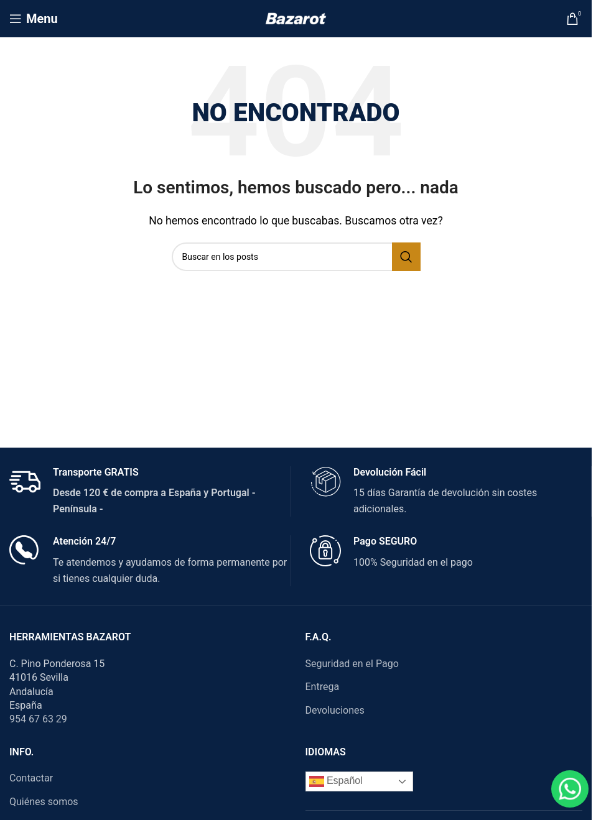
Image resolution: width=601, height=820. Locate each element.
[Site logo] (296, 18)
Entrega (322, 687)
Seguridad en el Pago (352, 664)
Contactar (31, 778)
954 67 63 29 (38, 719)
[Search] (296, 256)
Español (336, 781)
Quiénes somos (43, 802)
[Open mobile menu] (33, 18)
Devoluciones (335, 710)
